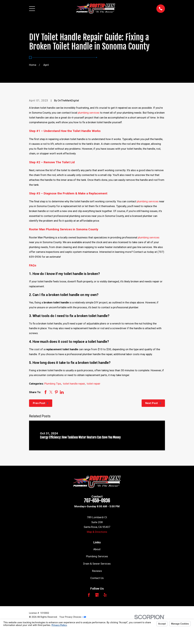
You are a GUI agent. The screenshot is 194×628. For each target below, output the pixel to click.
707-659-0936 (97, 501)
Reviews (97, 570)
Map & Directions (97, 531)
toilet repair (93, 383)
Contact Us (97, 578)
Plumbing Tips (52, 383)
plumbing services (88, 112)
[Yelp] (105, 595)
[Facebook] (89, 595)
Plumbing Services (97, 556)
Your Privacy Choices (72, 617)
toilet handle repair (74, 383)
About (96, 549)
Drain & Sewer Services (97, 563)
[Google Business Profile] (97, 595)
